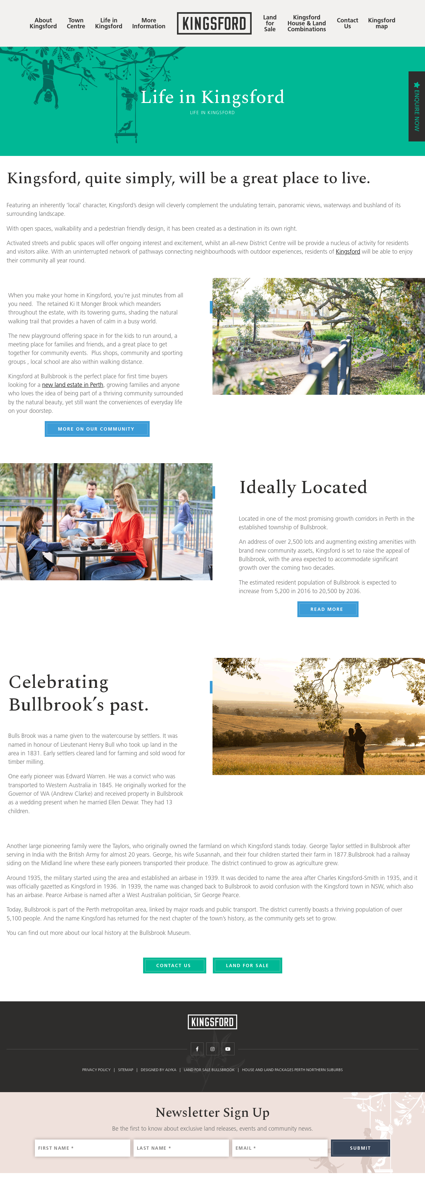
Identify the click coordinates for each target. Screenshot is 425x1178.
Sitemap (125, 1071)
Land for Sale (270, 23)
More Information (148, 23)
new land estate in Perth (77, 384)
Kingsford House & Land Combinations (307, 23)
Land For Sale (247, 965)
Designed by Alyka (158, 1071)
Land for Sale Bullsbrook (209, 1071)
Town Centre (76, 23)
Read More (332, 609)
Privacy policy (96, 1071)
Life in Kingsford (108, 23)
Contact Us (347, 23)
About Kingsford (43, 23)
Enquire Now (417, 110)
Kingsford (348, 251)
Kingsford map (381, 23)
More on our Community (101, 429)
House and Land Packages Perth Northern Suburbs (292, 1071)
